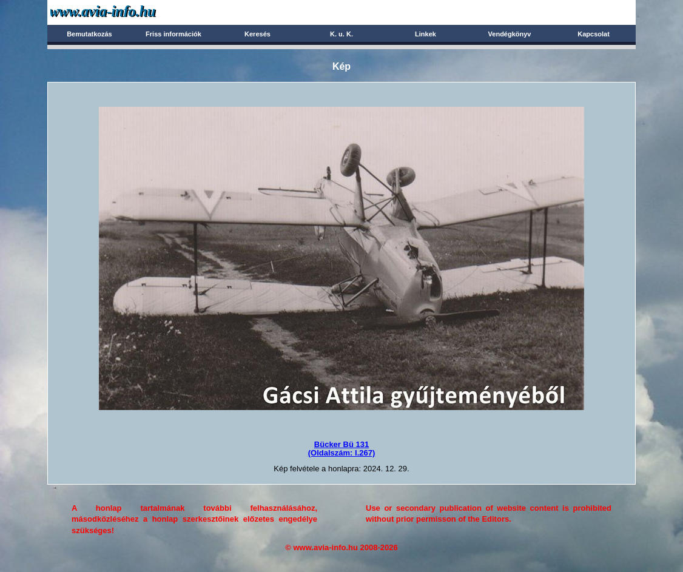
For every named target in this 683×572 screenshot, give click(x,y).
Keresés (257, 34)
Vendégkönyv (509, 34)
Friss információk (173, 34)
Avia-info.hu (124, 12)
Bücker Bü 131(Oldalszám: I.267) (341, 448)
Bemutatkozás (89, 34)
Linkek (425, 34)
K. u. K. (341, 34)
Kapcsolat (593, 34)
